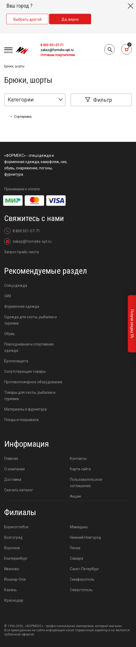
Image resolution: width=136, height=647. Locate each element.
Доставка (12, 479)
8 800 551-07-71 (52, 45)
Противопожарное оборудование (33, 382)
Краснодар (13, 600)
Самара (76, 558)
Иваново (11, 569)
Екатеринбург (16, 558)
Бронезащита (16, 361)
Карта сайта (80, 469)
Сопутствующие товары (25, 371)
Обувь (9, 334)
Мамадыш (79, 527)
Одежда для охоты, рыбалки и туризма (30, 320)
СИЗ (7, 296)
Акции (75, 496)
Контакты (78, 458)
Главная (11, 458)
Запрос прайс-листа (21, 252)
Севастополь (81, 590)
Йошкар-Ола (15, 579)
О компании (14, 469)
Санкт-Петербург (84, 569)
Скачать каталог (18, 490)
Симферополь (82, 579)
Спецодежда (15, 285)
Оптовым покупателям (57, 55)
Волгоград (13, 537)
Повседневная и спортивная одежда (29, 347)
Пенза (75, 548)
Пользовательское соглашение (85, 482)
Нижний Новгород (85, 537)
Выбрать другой (27, 19)
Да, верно (70, 19)
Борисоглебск (16, 527)
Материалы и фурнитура (25, 409)
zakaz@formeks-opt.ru (57, 50)
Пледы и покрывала (21, 420)
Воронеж (12, 548)
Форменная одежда (21, 306)
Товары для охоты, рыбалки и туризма (29, 395)
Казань (10, 590)
